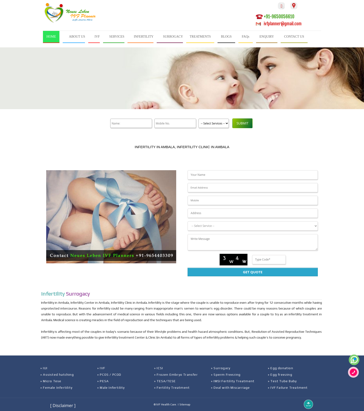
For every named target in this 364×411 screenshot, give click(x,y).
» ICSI (158, 368)
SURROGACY (173, 36)
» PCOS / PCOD (109, 374)
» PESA (103, 381)
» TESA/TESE (165, 381)
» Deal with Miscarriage (230, 387)
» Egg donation (280, 368)
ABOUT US (77, 36)
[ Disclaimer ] (62, 405)
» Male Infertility (111, 387)
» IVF (101, 368)
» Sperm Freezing (225, 374)
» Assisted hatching (57, 374)
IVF (97, 36)
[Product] (213, 123)
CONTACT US (294, 36)
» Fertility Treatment (172, 387)
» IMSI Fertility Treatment (232, 381)
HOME (51, 36)
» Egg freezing (280, 374)
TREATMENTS (200, 36)
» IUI (43, 368)
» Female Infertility (56, 387)
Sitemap (184, 404)
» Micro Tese (50, 381)
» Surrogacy (220, 368)
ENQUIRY (267, 36)
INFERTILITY (143, 36)
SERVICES (116, 36)
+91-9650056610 (275, 17)
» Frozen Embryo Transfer (176, 374)
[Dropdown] (253, 226)
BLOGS (226, 36)
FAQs (245, 36)
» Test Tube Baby (282, 381)
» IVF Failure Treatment (288, 387)
